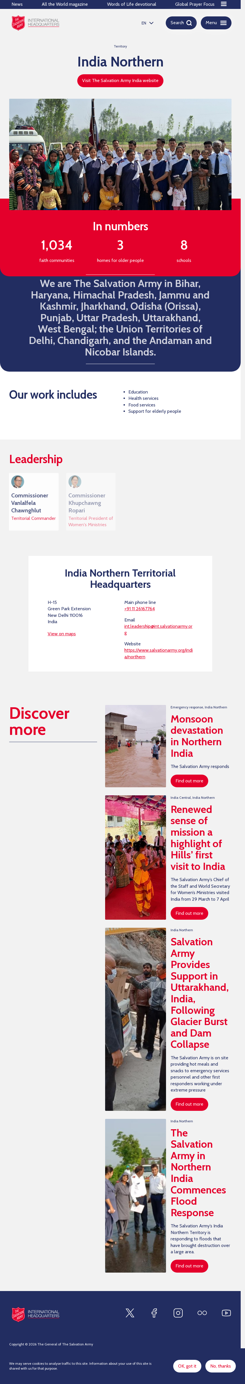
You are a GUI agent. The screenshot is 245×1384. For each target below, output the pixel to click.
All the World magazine (65, 4)
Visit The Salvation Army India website (120, 80)
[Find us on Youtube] (226, 1313)
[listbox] (147, 22)
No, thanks (220, 1366)
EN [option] (144, 23)
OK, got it (187, 1366)
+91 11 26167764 (139, 611)
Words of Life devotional (131, 4)
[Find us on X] (130, 1313)
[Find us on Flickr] (202, 1313)
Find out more (189, 783)
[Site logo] (35, 1314)
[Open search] (181, 22)
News (17, 4)
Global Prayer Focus (195, 4)
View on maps (62, 636)
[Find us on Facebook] (154, 1313)
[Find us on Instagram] (178, 1313)
